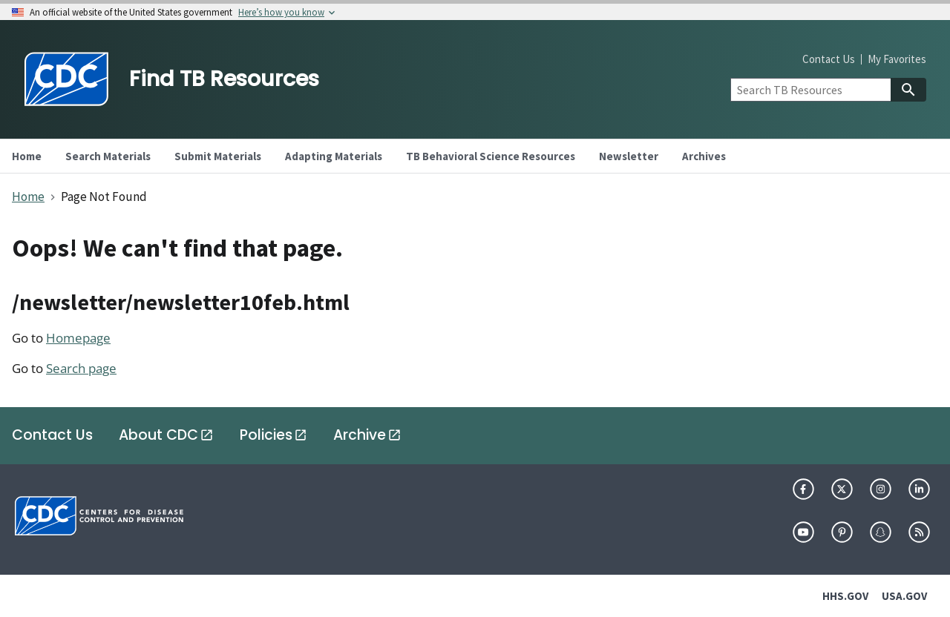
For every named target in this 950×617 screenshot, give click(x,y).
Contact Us (828, 59)
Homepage (78, 337)
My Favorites (897, 59)
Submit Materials (217, 156)
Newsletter (628, 156)
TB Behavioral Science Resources (490, 156)
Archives (704, 156)
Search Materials (108, 156)
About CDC (158, 435)
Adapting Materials (333, 156)
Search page (81, 368)
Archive (359, 435)
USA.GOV (904, 596)
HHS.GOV (845, 596)
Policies (266, 435)
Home (28, 196)
